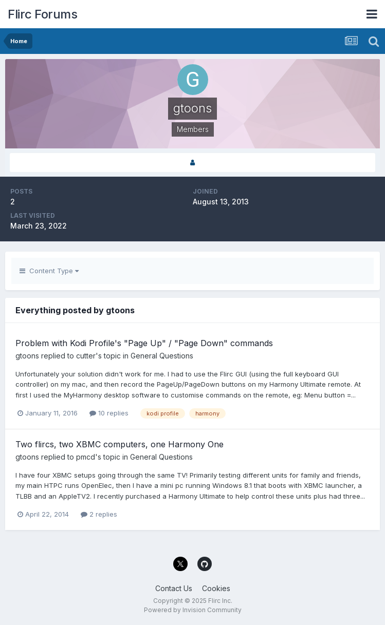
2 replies (99, 514)
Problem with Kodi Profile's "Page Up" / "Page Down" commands (144, 343)
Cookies (216, 588)
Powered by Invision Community (193, 610)
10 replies (109, 413)
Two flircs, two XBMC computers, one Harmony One (119, 444)
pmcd (85, 456)
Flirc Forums (42, 14)
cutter (86, 355)
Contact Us (173, 588)
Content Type (49, 271)
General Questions (162, 355)
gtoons (27, 355)
